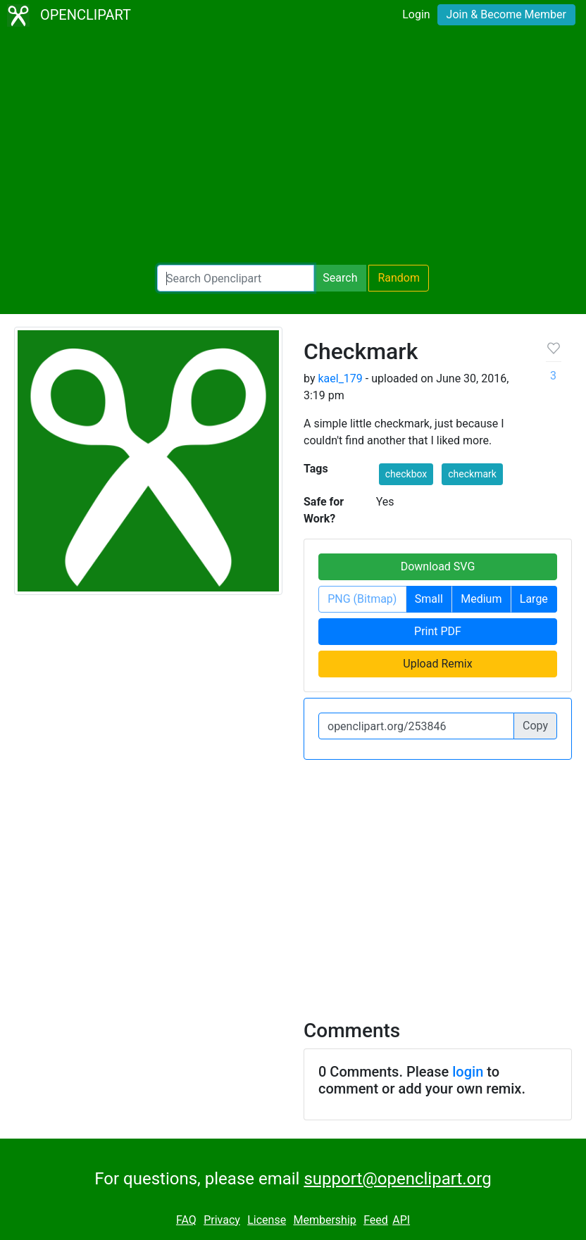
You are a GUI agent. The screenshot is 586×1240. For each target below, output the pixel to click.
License (266, 1220)
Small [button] (429, 599)
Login (416, 14)
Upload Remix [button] (437, 663)
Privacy (222, 1220)
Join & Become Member (506, 14)
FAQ (186, 1220)
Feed (375, 1220)
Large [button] (534, 599)
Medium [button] (481, 599)
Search (340, 277)
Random (399, 277)
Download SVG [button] (438, 566)
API (401, 1220)
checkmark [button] (472, 474)
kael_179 (340, 378)
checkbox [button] (406, 474)
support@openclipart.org (397, 1179)
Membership (324, 1220)
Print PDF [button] (437, 631)
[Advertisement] (293, 147)
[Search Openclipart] (235, 278)
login (467, 1071)
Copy (535, 725)
